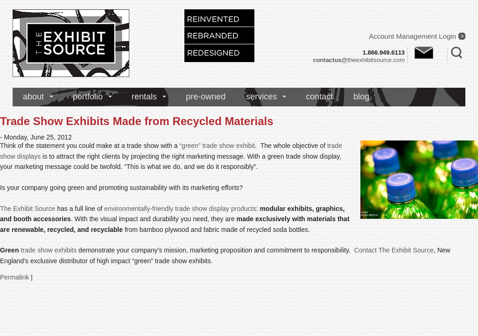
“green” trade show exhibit (217, 145)
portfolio (88, 96)
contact (319, 96)
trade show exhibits (49, 250)
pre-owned (205, 96)
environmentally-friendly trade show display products (180, 208)
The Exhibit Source (27, 208)
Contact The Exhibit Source (394, 250)
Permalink (14, 277)
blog (361, 96)
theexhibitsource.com (359, 59)
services (261, 96)
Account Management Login (412, 36)
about (33, 96)
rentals (144, 96)
